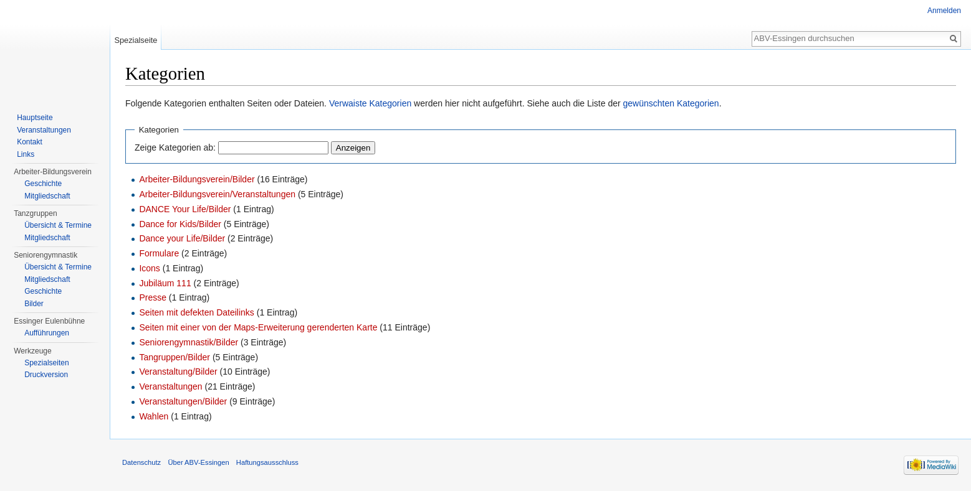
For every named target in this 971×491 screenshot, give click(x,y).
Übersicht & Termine (58, 225)
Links (25, 154)
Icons (149, 268)
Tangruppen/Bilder (174, 357)
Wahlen (153, 416)
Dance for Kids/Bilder (180, 224)
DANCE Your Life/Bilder (185, 209)
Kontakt (29, 142)
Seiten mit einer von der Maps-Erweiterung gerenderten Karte (258, 327)
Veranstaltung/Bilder (178, 371)
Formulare (159, 253)
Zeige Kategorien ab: (175, 147)
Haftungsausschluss (267, 462)
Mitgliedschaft (47, 196)
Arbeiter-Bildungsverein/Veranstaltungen (217, 194)
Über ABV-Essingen (198, 462)
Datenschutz (141, 462)
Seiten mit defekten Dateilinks (196, 312)
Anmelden (944, 10)
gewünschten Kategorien (671, 103)
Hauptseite (34, 117)
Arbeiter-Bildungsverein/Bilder (196, 179)
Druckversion (46, 374)
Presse (152, 297)
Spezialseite (135, 40)
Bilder (34, 303)
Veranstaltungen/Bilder (183, 401)
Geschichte (43, 183)
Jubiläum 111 (165, 283)
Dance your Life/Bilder (182, 238)
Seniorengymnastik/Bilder (188, 342)
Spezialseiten (46, 362)
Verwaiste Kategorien (370, 103)
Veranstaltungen (170, 386)
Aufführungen (46, 333)
